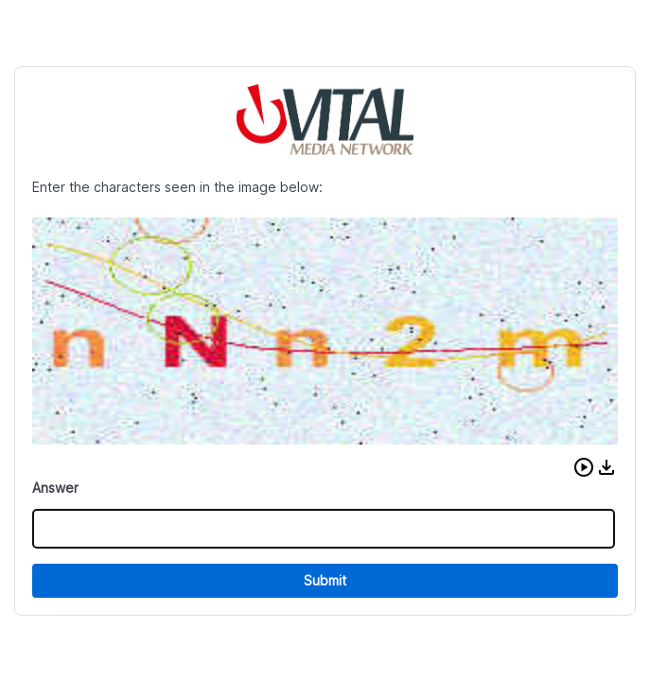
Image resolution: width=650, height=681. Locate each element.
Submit (325, 580)
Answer (55, 488)
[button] (583, 467)
